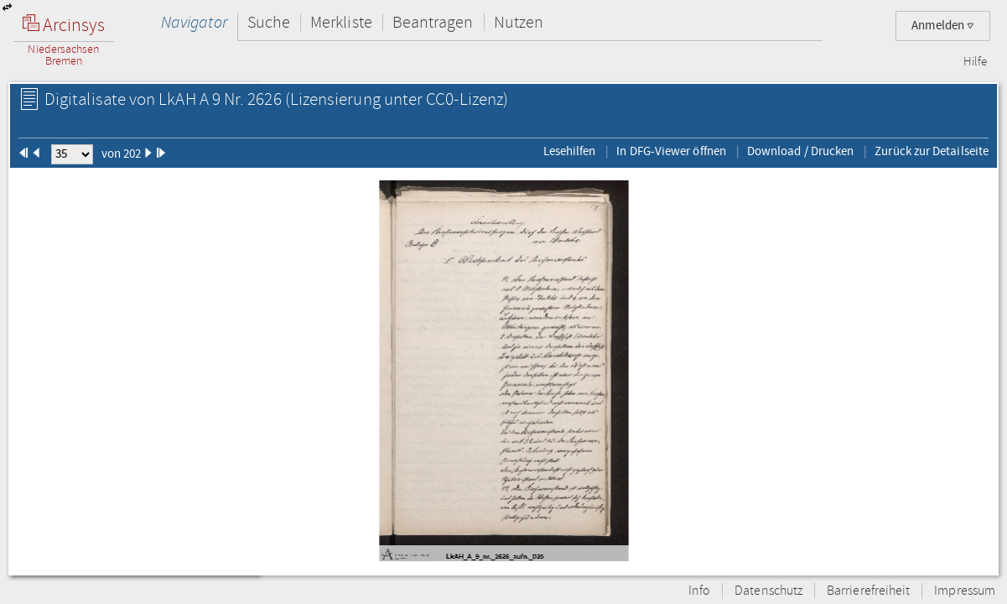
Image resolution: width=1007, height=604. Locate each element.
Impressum (964, 591)
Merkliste (341, 22)
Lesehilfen (569, 151)
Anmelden (942, 26)
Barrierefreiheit (868, 591)
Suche (268, 22)
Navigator (194, 22)
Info (699, 591)
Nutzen (518, 22)
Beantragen (433, 22)
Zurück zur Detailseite (932, 151)
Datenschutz (768, 591)
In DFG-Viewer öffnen (671, 151)
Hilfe (975, 62)
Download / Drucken (800, 151)
